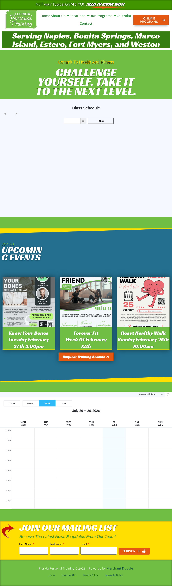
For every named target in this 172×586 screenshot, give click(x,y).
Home (45, 15)
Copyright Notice (114, 575)
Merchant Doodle (119, 568)
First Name (25, 544)
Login (52, 575)
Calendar (124, 15)
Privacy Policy (90, 575)
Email (84, 544)
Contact (86, 23)
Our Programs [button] (102, 15)
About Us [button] (60, 15)
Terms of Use (69, 575)
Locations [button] (79, 15)
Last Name (56, 544)
